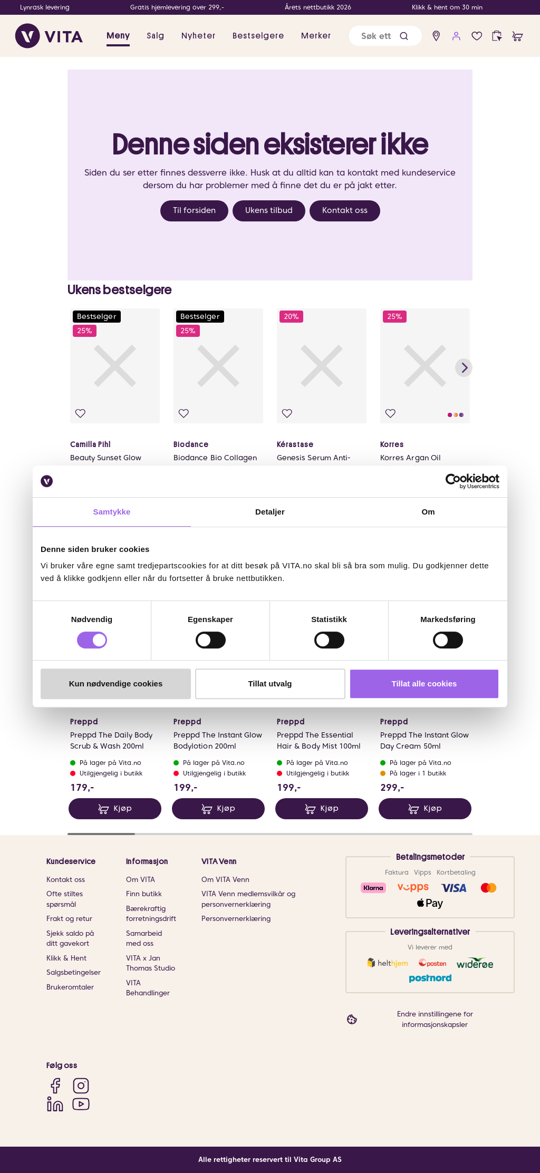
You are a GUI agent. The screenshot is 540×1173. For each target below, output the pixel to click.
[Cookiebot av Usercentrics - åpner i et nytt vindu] (453, 481)
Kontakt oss (345, 210)
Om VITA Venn (225, 880)
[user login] (456, 36)
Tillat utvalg (270, 683)
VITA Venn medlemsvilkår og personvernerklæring (248, 899)
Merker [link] (316, 36)
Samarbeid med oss (144, 938)
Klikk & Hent (66, 958)
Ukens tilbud (269, 210)
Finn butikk (144, 894)
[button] (404, 36)
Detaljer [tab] (270, 511)
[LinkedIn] (55, 1103)
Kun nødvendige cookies (116, 683)
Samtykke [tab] (112, 511)
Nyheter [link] (198, 36)
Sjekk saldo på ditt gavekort (70, 938)
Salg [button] (156, 36)
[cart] (517, 36)
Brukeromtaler (70, 987)
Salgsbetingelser (73, 972)
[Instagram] (81, 1086)
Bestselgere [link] (258, 36)
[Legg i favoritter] (80, 413)
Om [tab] (428, 511)
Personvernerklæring (236, 919)
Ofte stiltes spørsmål (64, 899)
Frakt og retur (69, 919)
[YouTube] (81, 1103)
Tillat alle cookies (424, 683)
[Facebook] (55, 1086)
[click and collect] (497, 36)
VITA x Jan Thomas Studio (150, 963)
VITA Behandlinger (148, 988)
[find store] (436, 36)
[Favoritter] (477, 36)
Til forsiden (194, 210)
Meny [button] (118, 36)
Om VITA (140, 880)
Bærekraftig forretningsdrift (151, 914)
